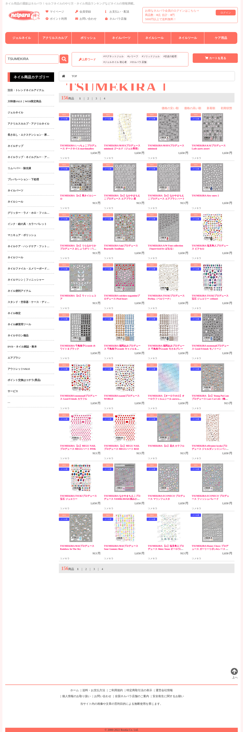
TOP (74, 76)
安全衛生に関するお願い (168, 696)
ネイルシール (154, 38)
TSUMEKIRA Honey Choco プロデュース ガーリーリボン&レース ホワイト (210, 549)
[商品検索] (32, 59)
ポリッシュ (88, 38)
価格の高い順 (192, 108)
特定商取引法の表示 (139, 690)
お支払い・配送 (117, 12)
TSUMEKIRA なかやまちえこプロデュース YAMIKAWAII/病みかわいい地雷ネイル (122, 499)
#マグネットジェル (113, 56)
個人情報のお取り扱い (76, 696)
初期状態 (226, 108)
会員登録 (83, 12)
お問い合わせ (86, 19)
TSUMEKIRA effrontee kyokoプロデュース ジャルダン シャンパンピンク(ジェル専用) (210, 449)
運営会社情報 (164, 690)
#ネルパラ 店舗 (139, 62)
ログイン (225, 12)
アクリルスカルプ (54, 38)
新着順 (211, 108)
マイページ (55, 12)
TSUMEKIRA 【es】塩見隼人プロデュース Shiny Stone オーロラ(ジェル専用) (166, 549)
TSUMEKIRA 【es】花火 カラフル (166, 446)
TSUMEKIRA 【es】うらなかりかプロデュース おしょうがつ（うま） (78, 248)
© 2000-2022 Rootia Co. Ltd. (121, 730)
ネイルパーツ (121, 38)
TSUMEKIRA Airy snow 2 (205, 195)
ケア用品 (221, 38)
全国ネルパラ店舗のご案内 (132, 696)
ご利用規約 (116, 690)
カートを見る (215, 58)
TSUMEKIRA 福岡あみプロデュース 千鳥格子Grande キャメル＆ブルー (122, 348)
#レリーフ (132, 56)
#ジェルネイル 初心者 (115, 62)
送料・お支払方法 (93, 690)
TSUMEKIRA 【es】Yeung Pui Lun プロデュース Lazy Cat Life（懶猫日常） (210, 398)
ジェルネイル (21, 38)
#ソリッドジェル (151, 56)
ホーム (74, 690)
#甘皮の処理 (170, 56)
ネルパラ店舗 (115, 19)
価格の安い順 (170, 108)
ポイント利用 (56, 19)
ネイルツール (187, 38)
